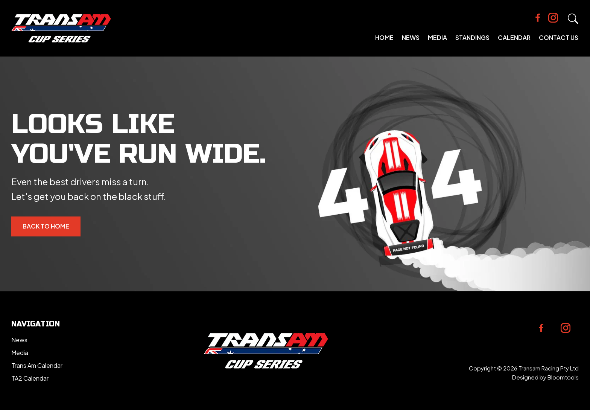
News (411, 37)
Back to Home (46, 226)
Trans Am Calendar (36, 365)
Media (437, 37)
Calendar (514, 37)
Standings (472, 37)
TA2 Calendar (30, 378)
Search (573, 18)
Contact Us (558, 37)
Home (384, 37)
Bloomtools (563, 377)
